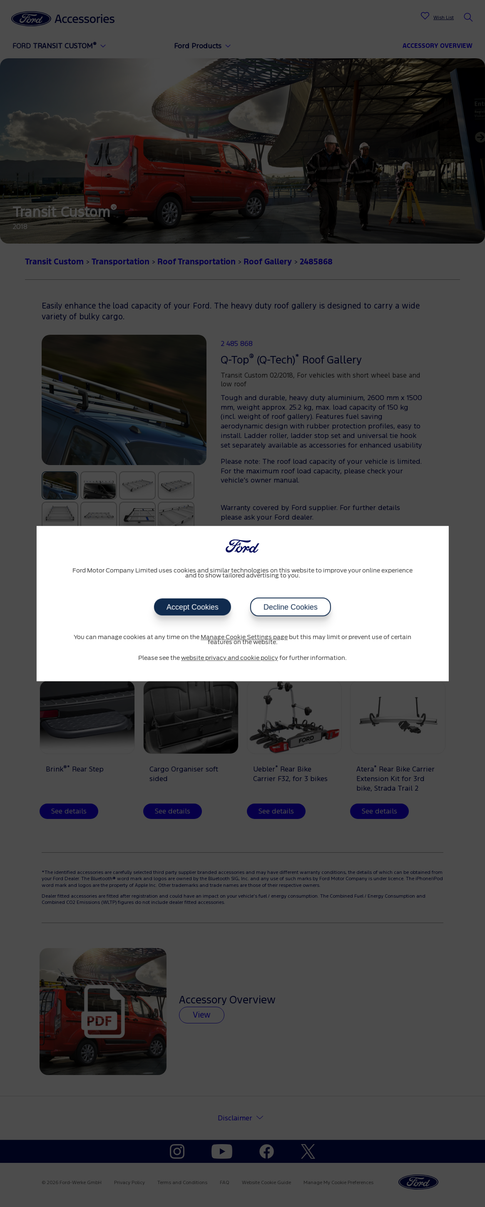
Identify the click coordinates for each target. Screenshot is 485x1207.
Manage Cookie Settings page (244, 637)
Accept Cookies (193, 607)
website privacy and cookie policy (229, 658)
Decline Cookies (291, 607)
